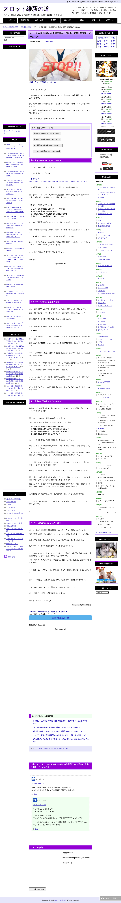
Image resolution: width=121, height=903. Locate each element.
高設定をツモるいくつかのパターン (47, 133)
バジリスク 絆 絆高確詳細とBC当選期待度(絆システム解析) (15, 278)
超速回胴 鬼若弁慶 (104, 226)
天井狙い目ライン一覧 (106, 38)
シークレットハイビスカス (106, 300)
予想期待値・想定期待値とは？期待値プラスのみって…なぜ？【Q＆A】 (14, 355)
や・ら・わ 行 (109, 47)
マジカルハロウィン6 (105, 306)
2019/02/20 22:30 (39, 805)
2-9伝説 (8, 504)
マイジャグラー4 (103, 397)
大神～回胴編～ (103, 336)
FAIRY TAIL (101, 291)
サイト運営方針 (74, 1)
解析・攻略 (39, 20)
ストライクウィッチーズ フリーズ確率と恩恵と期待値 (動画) (14, 183)
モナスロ (101, 345)
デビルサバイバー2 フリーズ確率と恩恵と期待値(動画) (15, 293)
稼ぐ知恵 (67, 20)
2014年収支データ (106, 123)
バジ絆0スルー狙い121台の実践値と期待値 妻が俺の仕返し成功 (15, 341)
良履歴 (59, 748)
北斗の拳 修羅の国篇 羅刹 (106, 293)
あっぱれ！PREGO (104, 382)
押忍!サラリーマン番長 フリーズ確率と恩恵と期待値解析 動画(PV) (14, 269)
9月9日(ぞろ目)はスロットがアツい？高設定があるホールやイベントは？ (60, 731)
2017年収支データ (106, 93)
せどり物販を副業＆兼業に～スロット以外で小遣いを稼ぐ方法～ (14, 388)
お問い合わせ (104, 1)
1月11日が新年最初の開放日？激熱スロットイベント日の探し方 (56, 727)
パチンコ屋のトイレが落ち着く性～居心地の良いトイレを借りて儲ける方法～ (58, 181)
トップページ (10, 20)
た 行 (99, 44)
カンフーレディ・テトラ (106, 244)
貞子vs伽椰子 (102, 321)
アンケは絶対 (10, 510)
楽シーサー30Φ (103, 288)
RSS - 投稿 (9, 557)
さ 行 (113, 41)
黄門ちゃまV (102, 318)
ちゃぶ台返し (102, 324)
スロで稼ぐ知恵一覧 (60, 618)
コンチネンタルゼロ (104, 223)
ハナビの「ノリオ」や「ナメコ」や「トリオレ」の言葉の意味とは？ (14, 146)
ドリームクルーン (103, 247)
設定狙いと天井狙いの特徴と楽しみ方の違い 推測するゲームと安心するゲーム (61, 722)
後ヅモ (53, 748)
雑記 (82, 20)
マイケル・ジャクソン (105, 250)
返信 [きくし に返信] (36, 829)
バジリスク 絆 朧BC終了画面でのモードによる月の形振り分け (14, 192)
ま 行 (99, 47)
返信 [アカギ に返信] (35, 794)
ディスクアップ (103, 330)
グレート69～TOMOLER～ (106, 351)
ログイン (115, 1)
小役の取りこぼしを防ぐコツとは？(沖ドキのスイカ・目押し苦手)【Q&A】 (15, 235)
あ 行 (99, 41)
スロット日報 (10, 507)
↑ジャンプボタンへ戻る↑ (81, 605)
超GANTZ (101, 232)
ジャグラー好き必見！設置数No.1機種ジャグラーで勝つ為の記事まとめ (59, 735)
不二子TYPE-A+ (103, 272)
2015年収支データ (106, 113)
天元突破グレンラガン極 (106, 327)
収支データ (96, 20)
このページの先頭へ (111, 898)
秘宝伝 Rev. (102, 303)
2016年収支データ (106, 103)
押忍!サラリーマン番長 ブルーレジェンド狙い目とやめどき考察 (15, 309)
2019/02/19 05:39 (38, 783)
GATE (100, 220)
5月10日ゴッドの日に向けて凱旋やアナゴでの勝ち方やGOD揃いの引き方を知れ (61, 740)
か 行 (105, 41)
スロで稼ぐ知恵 (47, 42)
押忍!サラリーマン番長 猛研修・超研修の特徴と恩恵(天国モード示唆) (14, 165)
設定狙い (66, 748)
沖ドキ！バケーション (105, 339)
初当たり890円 (11, 526)
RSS (95, 1)
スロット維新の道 (26, 8)
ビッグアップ (102, 238)
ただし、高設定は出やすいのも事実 (47, 151)
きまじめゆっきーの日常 (14, 523)
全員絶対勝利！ (11, 502)
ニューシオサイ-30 (104, 235)
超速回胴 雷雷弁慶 (104, 388)
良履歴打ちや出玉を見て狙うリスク (47, 139)
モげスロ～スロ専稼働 (13, 499)
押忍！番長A (102, 256)
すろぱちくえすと (12, 544)
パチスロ (46, 748)
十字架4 (100, 342)
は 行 (113, 44)
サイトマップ (86, 1)
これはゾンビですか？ (105, 266)
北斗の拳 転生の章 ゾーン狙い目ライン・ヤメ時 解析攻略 (15, 174)
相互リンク (110, 20)
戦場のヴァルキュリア (105, 214)
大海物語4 (101, 285)
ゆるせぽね (101, 312)
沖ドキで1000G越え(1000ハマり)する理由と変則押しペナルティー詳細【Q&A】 (15, 210)
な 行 (105, 44)
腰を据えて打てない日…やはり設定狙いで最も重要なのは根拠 (14, 374)
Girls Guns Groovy (104, 259)
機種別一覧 (25, 20)
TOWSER (101, 428)
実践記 (53, 20)
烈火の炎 (101, 197)
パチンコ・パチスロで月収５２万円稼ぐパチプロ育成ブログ (14, 549)
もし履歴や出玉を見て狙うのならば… (48, 145)
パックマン (101, 279)
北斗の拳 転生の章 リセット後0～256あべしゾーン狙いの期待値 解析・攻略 (15, 156)
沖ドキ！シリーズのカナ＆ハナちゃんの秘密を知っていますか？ (14, 226)
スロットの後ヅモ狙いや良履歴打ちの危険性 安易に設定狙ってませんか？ (14, 325)
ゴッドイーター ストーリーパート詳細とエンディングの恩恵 (14, 201)
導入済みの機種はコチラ (103, 532)
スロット (39, 748)
